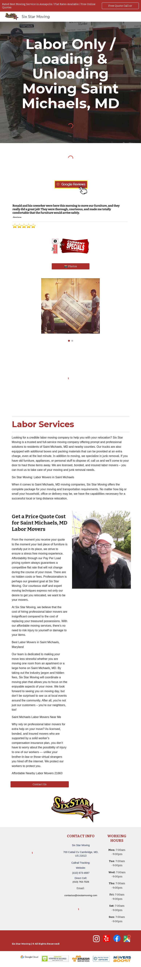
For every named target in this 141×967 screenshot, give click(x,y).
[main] (70, 74)
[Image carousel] (70, 310)
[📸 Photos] (70, 266)
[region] (70, 6)
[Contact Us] (40, 784)
